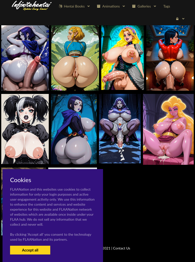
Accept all (30, 250)
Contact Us (121, 248)
